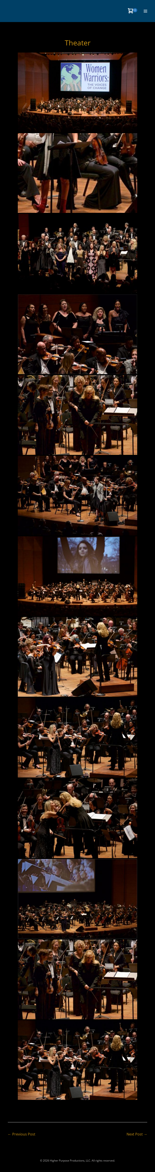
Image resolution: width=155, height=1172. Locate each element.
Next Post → (137, 1134)
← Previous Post (21, 1134)
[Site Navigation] (145, 11)
